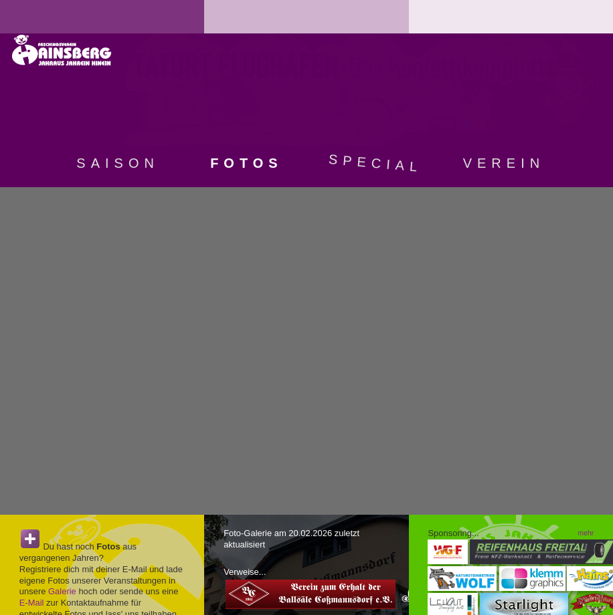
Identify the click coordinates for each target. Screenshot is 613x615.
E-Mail (31, 603)
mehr (586, 533)
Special (375, 163)
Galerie (62, 591)
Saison (117, 163)
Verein (504, 163)
